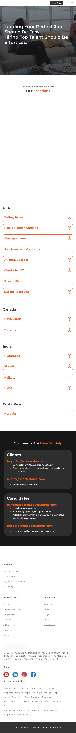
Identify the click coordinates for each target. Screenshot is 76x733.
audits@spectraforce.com (26, 479)
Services (8, 564)
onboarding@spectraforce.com (30, 525)
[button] (72, 3)
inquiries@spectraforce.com (28, 461)
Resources (49, 597)
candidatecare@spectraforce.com (32, 504)
